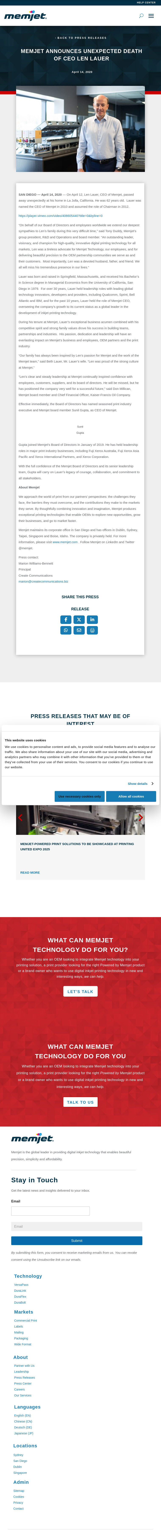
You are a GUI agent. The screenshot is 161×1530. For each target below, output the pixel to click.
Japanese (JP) (23, 1433)
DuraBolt (20, 1302)
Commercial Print (25, 1320)
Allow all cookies (131, 796)
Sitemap (18, 1490)
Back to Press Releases (82, 37)
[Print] (92, 630)
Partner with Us (24, 1365)
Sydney (18, 1455)
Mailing (19, 1332)
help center (146, 2)
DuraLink (20, 1290)
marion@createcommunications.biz (44, 581)
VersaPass (21, 1284)
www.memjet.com (65, 542)
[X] (79, 619)
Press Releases (24, 1377)
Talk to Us (80, 1102)
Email (15, 1201)
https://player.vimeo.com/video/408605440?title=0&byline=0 (61, 216)
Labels (18, 1326)
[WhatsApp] (65, 630)
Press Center (23, 1383)
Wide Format (22, 1344)
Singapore (20, 1472)
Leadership (21, 1371)
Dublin (17, 1467)
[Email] (79, 630)
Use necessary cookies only (79, 796)
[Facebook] (65, 619)
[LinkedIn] (92, 619)
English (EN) (22, 1415)
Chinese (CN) (23, 1421)
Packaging (21, 1338)
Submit (76, 1241)
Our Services (22, 1395)
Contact (18, 1508)
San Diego (20, 1461)
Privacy (18, 1502)
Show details (138, 783)
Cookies (18, 1496)
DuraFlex (20, 1296)
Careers (19, 1389)
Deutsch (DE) (23, 1427)
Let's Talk (80, 992)
